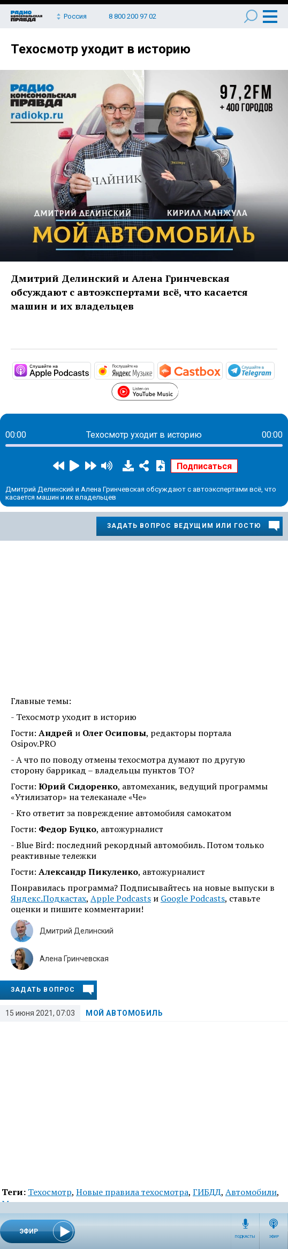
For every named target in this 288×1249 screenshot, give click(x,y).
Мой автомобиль (124, 1013)
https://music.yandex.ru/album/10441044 (153, 370)
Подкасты (245, 1237)
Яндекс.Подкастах (48, 898)
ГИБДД (207, 1192)
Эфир (274, 1237)
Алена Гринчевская (74, 958)
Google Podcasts (193, 898)
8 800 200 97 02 (132, 16)
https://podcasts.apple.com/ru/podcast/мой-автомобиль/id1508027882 (90, 370)
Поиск (250, 16)
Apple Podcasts (120, 898)
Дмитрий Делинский (76, 931)
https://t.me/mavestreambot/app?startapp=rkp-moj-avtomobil (273, 370)
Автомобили (251, 1192)
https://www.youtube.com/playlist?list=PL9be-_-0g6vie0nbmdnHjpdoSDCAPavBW (178, 390)
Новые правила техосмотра (132, 1192)
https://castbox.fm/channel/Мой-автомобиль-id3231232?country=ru (222, 370)
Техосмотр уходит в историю (101, 49)
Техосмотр (50, 1192)
